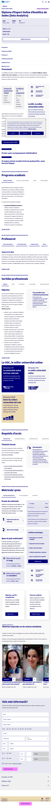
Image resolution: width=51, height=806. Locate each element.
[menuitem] (25, 47)
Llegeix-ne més (6, 229)
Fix (4, 753)
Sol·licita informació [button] (10, 769)
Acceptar (13, 133)
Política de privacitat (17, 763)
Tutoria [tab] (44, 244)
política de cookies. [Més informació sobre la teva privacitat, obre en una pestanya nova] (32, 129)
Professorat (5, 55)
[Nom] (25, 714)
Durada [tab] (34, 180)
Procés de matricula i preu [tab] (9, 495)
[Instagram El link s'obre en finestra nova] (3, 793)
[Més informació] (8, 34)
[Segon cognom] (25, 725)
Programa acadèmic (7, 51)
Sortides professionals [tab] (44, 284)
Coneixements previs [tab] (33, 438)
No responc (29, 729)
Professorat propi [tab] (34, 244)
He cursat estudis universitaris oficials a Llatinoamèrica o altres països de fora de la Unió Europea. (14, 477)
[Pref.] (4, 744)
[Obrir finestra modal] (9, 679)
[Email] (25, 733)
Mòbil (10, 753)
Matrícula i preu (5, 66)
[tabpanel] (25, 207)
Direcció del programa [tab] (8, 244)
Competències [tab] (22, 284)
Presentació (5, 47)
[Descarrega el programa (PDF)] (10, 142)
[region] (25, 127)
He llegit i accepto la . (13, 764)
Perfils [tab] (13, 284)
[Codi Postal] (13, 739)
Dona (10, 729)
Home (15, 729)
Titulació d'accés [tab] (6, 439)
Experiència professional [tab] (20, 438)
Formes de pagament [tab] (23, 495)
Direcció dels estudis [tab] (21, 244)
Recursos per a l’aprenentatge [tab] (23, 180)
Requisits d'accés (6, 62)
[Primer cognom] (25, 719)
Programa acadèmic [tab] (7, 180)
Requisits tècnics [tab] (45, 438)
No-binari (22, 729)
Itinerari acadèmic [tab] (44, 180)
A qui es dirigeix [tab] (32, 284)
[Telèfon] (29, 744)
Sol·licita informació (25, 803)
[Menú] (48, 2)
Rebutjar (25, 133)
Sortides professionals (7, 59)
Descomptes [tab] (35, 495)
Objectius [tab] (5, 284)
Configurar (37, 133)
